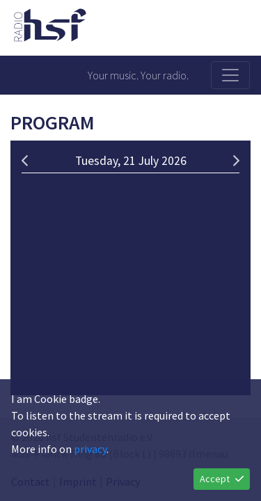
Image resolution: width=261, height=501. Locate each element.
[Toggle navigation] (230, 75)
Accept (222, 478)
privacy (90, 449)
